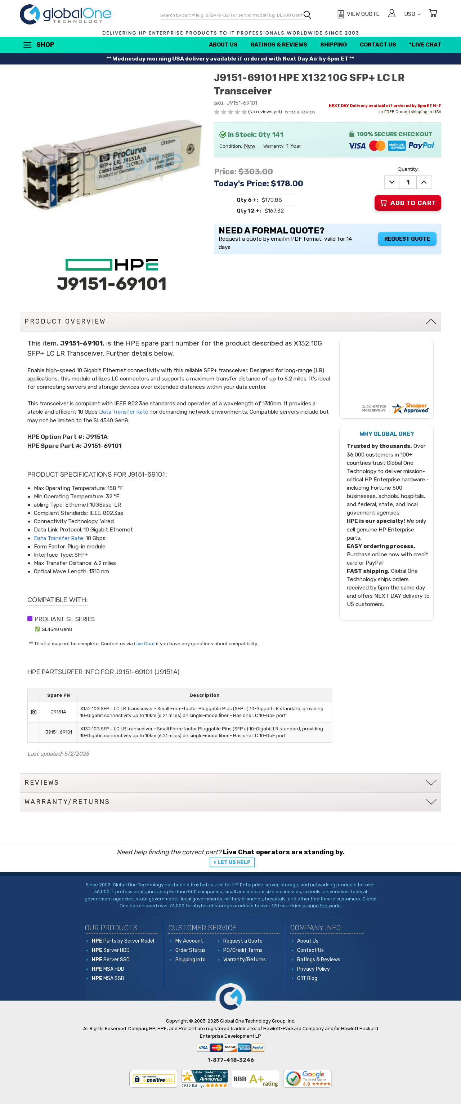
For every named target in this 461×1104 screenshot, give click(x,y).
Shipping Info (190, 960)
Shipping (333, 44)
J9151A (97, 436)
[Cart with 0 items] (433, 14)
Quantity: (408, 169)
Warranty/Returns (244, 960)
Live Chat (144, 643)
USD (412, 14)
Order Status (190, 950)
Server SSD (111, 960)
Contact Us (378, 44)
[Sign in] (392, 14)
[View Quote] (357, 14)
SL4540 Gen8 (57, 629)
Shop (38, 45)
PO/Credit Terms (243, 950)
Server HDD (111, 950)
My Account (189, 941)
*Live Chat (425, 44)
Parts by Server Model (123, 941)
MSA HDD (108, 969)
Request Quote (407, 239)
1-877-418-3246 (230, 1060)
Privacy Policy (313, 969)
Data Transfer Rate (123, 412)
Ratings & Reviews (279, 44)
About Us (223, 44)
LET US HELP (234, 862)
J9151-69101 (102, 445)
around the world (322, 905)
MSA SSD (108, 978)
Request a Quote (243, 941)
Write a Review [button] (300, 112)
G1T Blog (307, 978)
